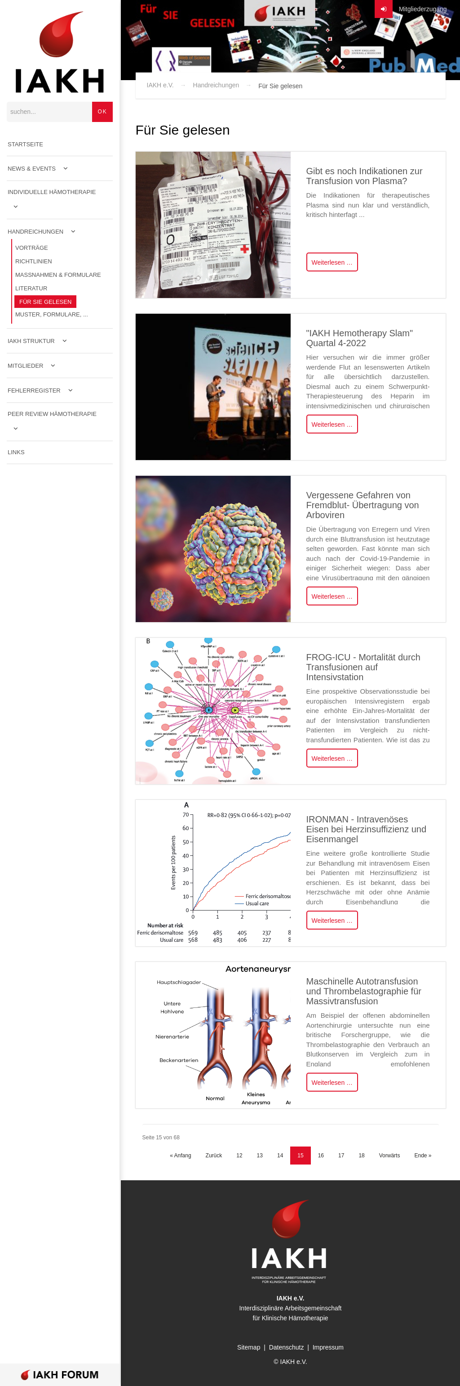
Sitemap (248, 1347)
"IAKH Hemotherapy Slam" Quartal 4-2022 (359, 338)
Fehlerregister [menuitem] (34, 391)
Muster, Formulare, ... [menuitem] (51, 315)
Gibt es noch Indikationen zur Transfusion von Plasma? (364, 176)
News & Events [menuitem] (32, 169)
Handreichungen (216, 85)
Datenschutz (286, 1347)
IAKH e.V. (160, 85)
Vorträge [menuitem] (31, 248)
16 (321, 1155)
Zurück (214, 1155)
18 (361, 1155)
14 (280, 1155)
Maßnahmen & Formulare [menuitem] (58, 275)
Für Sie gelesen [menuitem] (45, 302)
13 (260, 1155)
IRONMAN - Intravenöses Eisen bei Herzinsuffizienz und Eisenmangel (366, 829)
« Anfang (180, 1155)
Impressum (328, 1347)
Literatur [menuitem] (31, 289)
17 (341, 1155)
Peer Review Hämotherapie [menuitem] (52, 414)
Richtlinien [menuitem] (33, 262)
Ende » (422, 1155)
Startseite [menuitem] (25, 145)
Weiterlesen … (332, 262)
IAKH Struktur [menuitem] (31, 342)
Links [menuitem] (16, 453)
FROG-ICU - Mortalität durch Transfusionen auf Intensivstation (363, 667)
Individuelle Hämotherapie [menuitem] (52, 193)
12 (239, 1155)
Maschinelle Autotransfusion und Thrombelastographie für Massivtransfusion (363, 991)
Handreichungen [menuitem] (35, 232)
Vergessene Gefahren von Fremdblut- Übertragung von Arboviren (362, 505)
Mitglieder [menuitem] (25, 366)
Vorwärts (389, 1155)
